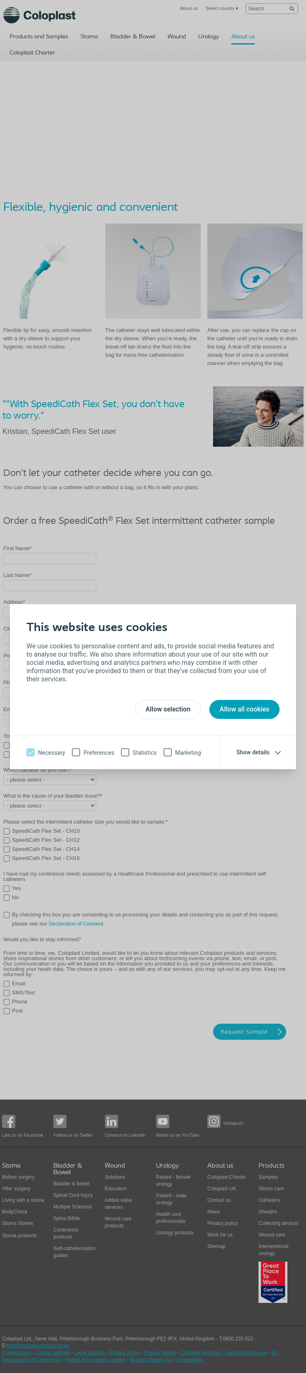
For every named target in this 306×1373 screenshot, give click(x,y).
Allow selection (167, 709)
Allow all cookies (244, 709)
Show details (253, 752)
